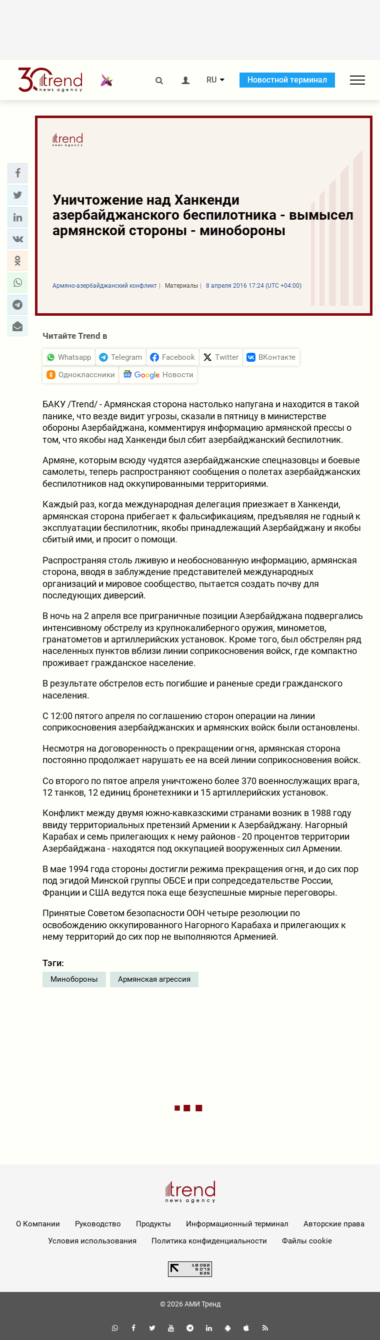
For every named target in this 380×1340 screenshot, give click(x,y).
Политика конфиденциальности (209, 1240)
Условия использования (92, 1240)
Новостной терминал (287, 80)
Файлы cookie (307, 1240)
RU (211, 80)
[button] (17, 173)
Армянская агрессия (154, 979)
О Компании (38, 1223)
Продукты (153, 1223)
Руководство (98, 1223)
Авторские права (334, 1223)
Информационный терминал (237, 1223)
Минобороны (74, 979)
